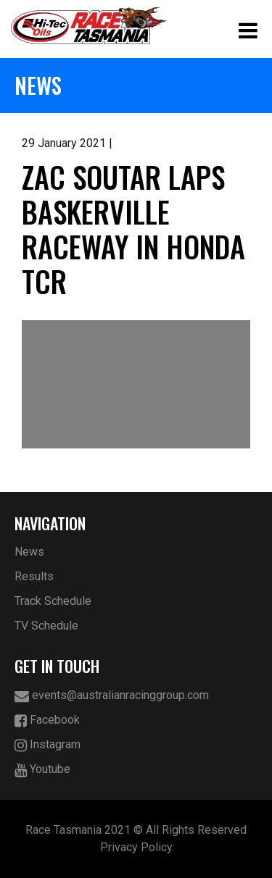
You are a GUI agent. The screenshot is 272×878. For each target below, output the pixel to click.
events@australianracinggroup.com (112, 695)
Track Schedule (53, 601)
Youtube (42, 769)
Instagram (48, 745)
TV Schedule (46, 625)
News (29, 552)
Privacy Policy (136, 847)
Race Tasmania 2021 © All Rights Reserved (136, 830)
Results (34, 576)
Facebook (47, 720)
